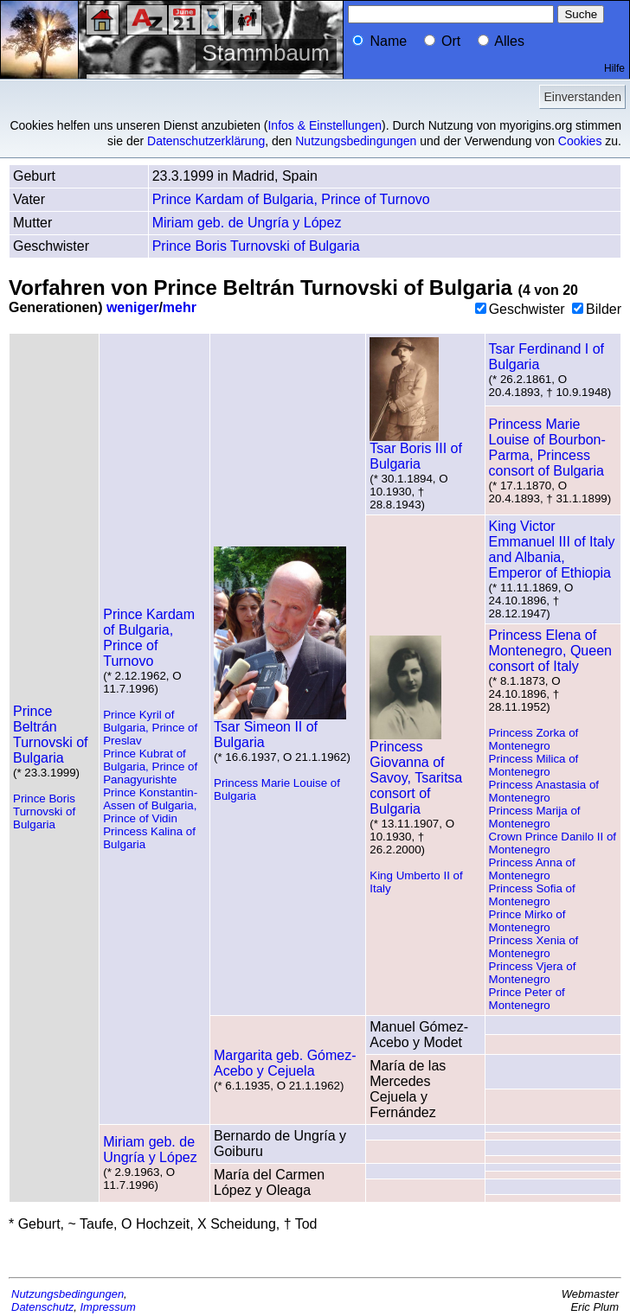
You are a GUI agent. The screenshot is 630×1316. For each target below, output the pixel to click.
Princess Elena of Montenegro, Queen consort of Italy (550, 651)
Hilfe (614, 68)
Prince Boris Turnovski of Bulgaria (256, 246)
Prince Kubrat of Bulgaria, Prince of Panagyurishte (150, 766)
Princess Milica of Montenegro (534, 765)
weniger (132, 307)
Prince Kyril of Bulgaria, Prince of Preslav (150, 727)
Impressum (108, 1306)
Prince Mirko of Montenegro (527, 921)
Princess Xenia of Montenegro (534, 947)
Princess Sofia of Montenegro (532, 895)
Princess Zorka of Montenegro (534, 739)
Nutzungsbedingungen (355, 141)
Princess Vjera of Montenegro (532, 973)
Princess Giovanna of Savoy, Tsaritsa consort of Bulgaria (416, 771)
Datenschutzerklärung (206, 141)
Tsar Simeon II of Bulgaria (280, 728)
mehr (179, 307)
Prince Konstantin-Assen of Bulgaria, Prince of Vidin (150, 805)
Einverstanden (582, 97)
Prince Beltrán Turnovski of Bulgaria (50, 734)
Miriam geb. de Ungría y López (247, 222)
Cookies (580, 141)
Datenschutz (42, 1306)
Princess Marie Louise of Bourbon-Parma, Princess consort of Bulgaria (547, 447)
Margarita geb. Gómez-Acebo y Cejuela (285, 1063)
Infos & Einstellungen (324, 125)
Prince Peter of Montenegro (527, 999)
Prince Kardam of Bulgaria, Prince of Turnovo (291, 199)
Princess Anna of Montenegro (532, 869)
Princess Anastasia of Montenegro (544, 791)
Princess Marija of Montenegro (535, 817)
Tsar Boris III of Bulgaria (416, 450)
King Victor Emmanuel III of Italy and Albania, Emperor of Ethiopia (552, 549)
